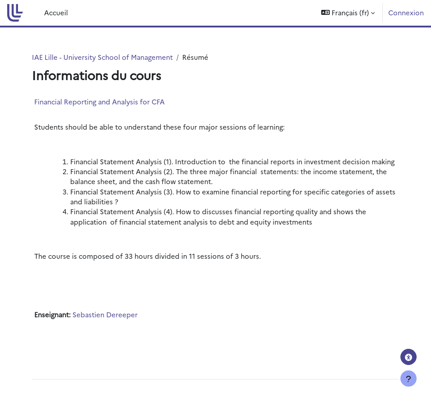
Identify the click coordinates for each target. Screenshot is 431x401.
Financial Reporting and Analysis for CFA (99, 101)
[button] (348, 13)
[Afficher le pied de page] (408, 378)
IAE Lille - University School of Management (102, 57)
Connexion (406, 12)
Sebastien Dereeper (105, 314)
